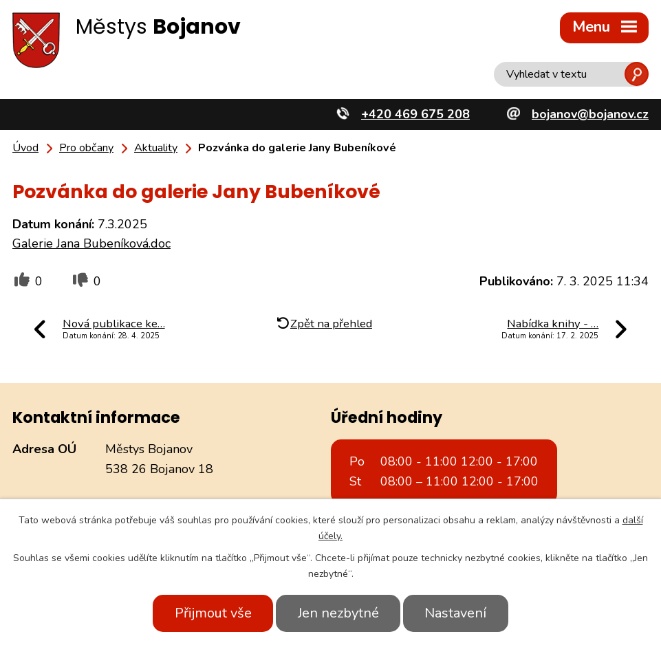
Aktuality (155, 147)
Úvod (25, 147)
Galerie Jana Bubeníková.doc (91, 243)
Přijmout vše (212, 613)
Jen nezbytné (338, 613)
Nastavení (457, 613)
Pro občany (86, 147)
